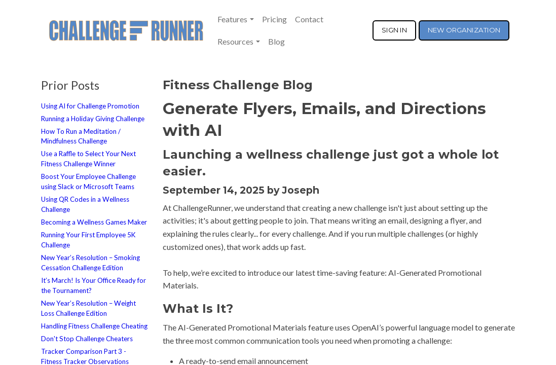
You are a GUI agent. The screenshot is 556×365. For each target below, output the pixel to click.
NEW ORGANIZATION (464, 30)
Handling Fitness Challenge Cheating (94, 326)
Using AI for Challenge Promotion (90, 106)
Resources (235, 41)
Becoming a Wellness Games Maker (94, 222)
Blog (276, 41)
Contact (309, 19)
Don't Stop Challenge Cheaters (87, 339)
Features (232, 19)
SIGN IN (394, 30)
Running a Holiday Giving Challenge (92, 119)
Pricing (274, 19)
